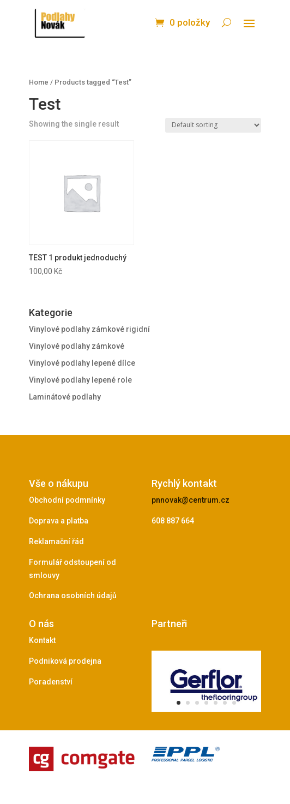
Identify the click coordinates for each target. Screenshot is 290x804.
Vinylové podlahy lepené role (80, 380)
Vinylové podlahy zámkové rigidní (89, 329)
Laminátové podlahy (65, 396)
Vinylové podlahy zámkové (76, 346)
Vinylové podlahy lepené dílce (82, 363)
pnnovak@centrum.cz (190, 500)
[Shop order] (213, 125)
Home (39, 82)
